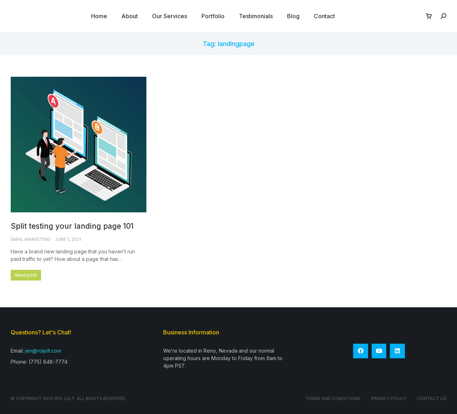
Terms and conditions (332, 398)
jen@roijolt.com (43, 351)
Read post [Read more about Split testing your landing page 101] (26, 275)
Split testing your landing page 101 (72, 226)
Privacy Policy (388, 398)
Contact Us (431, 398)
